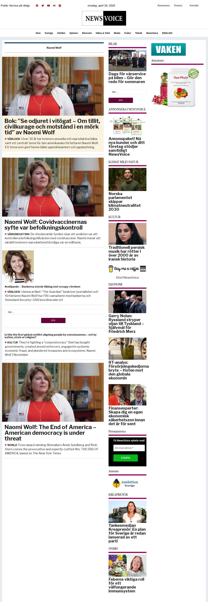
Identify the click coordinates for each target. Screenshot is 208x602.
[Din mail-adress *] (129, 448)
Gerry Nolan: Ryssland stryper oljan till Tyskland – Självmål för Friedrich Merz (126, 323)
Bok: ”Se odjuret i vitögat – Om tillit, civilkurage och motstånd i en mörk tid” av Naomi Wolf (52, 126)
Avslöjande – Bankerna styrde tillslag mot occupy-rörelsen (42, 286)
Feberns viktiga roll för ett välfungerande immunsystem (126, 585)
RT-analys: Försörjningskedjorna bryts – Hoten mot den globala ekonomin (129, 370)
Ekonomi (87, 33)
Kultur (127, 33)
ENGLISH (167, 33)
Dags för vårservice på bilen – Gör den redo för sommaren (127, 77)
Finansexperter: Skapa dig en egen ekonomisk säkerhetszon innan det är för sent (127, 416)
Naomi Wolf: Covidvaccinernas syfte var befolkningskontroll (46, 224)
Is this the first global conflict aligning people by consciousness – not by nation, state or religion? (51, 336)
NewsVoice (152, 33)
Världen (61, 33)
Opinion (73, 33)
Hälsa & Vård (103, 33)
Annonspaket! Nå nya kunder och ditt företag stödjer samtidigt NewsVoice (127, 146)
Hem (38, 33)
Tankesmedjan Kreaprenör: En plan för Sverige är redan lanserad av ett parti (127, 533)
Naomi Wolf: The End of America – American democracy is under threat (50, 433)
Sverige (49, 33)
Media (117, 33)
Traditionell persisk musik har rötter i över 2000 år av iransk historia (127, 253)
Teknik (138, 33)
